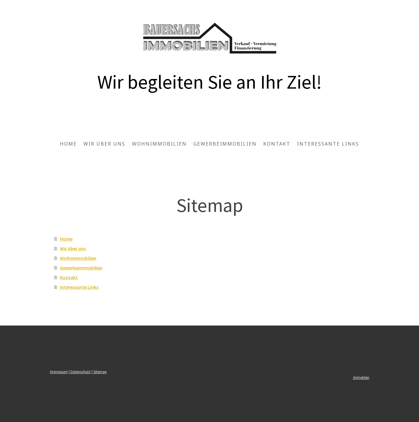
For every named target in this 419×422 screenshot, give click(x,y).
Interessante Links (328, 143)
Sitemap (100, 371)
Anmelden (361, 377)
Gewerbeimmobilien (225, 143)
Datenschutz (80, 371)
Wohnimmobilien (159, 143)
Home (68, 143)
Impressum (59, 371)
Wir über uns (104, 143)
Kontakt (276, 143)
